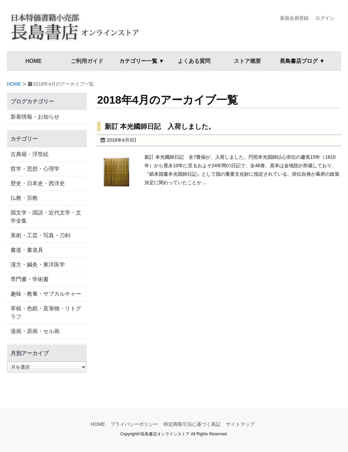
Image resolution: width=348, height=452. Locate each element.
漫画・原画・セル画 (35, 331)
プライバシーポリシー (134, 424)
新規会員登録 (294, 18)
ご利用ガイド (87, 61)
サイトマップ (240, 424)
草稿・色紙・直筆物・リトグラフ (46, 312)
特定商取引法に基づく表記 (192, 424)
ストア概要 (247, 61)
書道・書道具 (27, 250)
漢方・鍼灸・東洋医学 (38, 264)
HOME (33, 61)
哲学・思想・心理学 (35, 169)
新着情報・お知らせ (35, 117)
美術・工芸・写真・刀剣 (40, 235)
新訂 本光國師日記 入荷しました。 (160, 126)
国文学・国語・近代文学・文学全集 (46, 217)
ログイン (324, 18)
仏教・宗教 (24, 198)
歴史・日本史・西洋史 (38, 183)
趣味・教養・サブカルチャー (46, 294)
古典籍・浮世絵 (30, 154)
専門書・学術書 (30, 279)
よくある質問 (194, 61)
